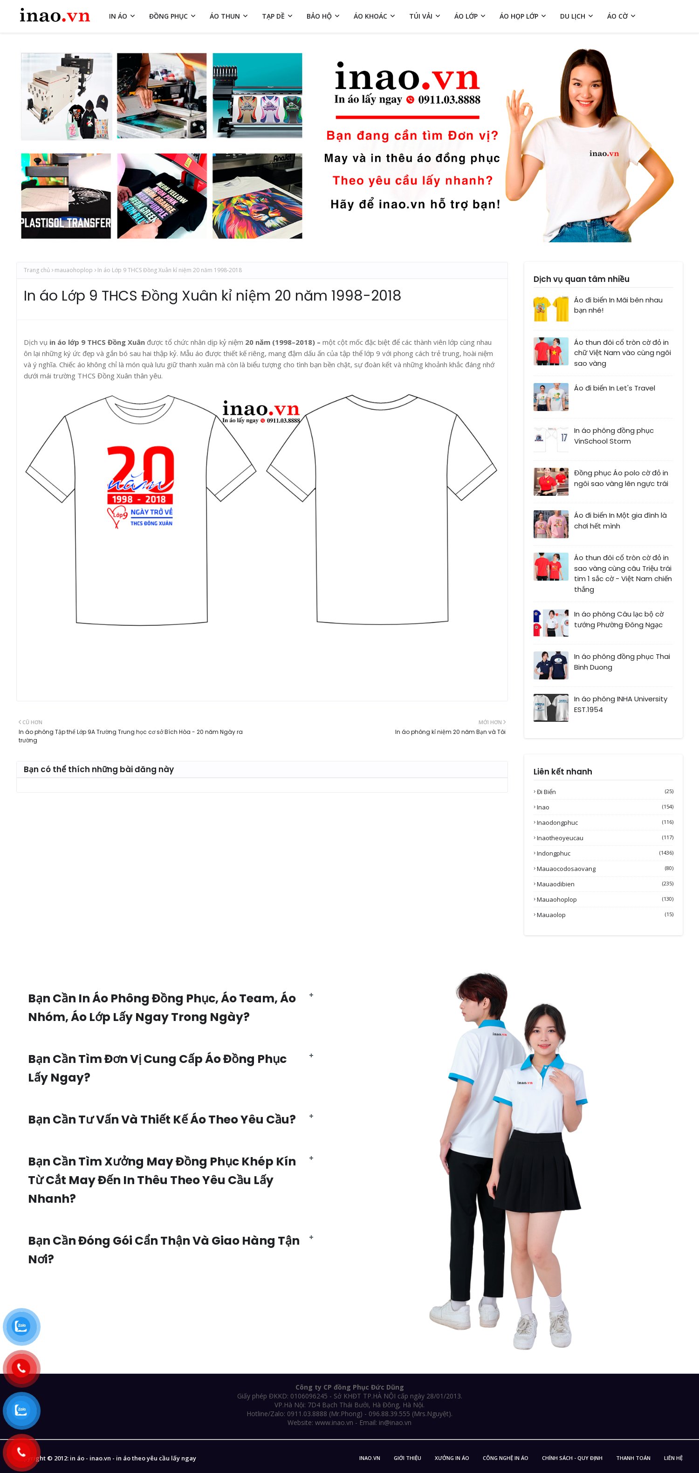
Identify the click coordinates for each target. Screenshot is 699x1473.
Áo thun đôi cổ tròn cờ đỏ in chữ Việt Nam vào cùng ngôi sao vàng (622, 352)
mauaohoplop (74, 270)
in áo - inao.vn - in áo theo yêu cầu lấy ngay (133, 1458)
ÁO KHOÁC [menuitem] (370, 16)
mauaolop (605, 915)
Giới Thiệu (407, 1457)
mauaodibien (605, 884)
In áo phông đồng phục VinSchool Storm (614, 435)
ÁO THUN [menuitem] (225, 16)
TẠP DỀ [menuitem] (273, 16)
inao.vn (369, 1457)
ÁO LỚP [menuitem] (466, 16)
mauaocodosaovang (605, 868)
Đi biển (605, 792)
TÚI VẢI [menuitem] (420, 16)
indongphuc (605, 853)
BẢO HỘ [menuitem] (319, 16)
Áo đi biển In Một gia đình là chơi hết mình (620, 520)
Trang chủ (37, 270)
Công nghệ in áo (505, 1457)
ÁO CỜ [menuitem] (617, 16)
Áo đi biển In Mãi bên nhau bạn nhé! (618, 305)
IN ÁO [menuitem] (118, 16)
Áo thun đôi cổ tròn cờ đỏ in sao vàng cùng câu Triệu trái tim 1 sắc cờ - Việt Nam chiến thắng (623, 573)
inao (605, 807)
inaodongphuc (605, 822)
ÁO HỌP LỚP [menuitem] (519, 16)
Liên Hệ (673, 1457)
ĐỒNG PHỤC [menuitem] (168, 16)
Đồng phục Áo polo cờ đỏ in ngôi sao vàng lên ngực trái (621, 478)
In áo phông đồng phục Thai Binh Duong (622, 661)
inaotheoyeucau (605, 838)
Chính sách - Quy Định (572, 1457)
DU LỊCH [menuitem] (572, 16)
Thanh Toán (633, 1457)
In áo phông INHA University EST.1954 (620, 704)
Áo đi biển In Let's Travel (614, 388)
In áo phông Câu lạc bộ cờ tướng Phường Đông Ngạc (619, 619)
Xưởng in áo (452, 1457)
